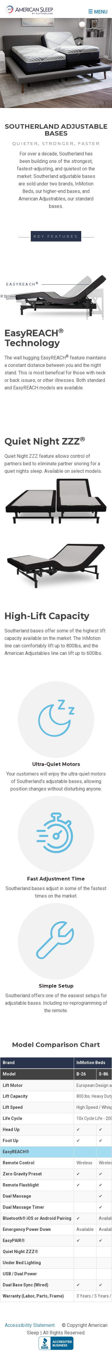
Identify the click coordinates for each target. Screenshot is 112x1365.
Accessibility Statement (30, 1325)
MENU (98, 11)
